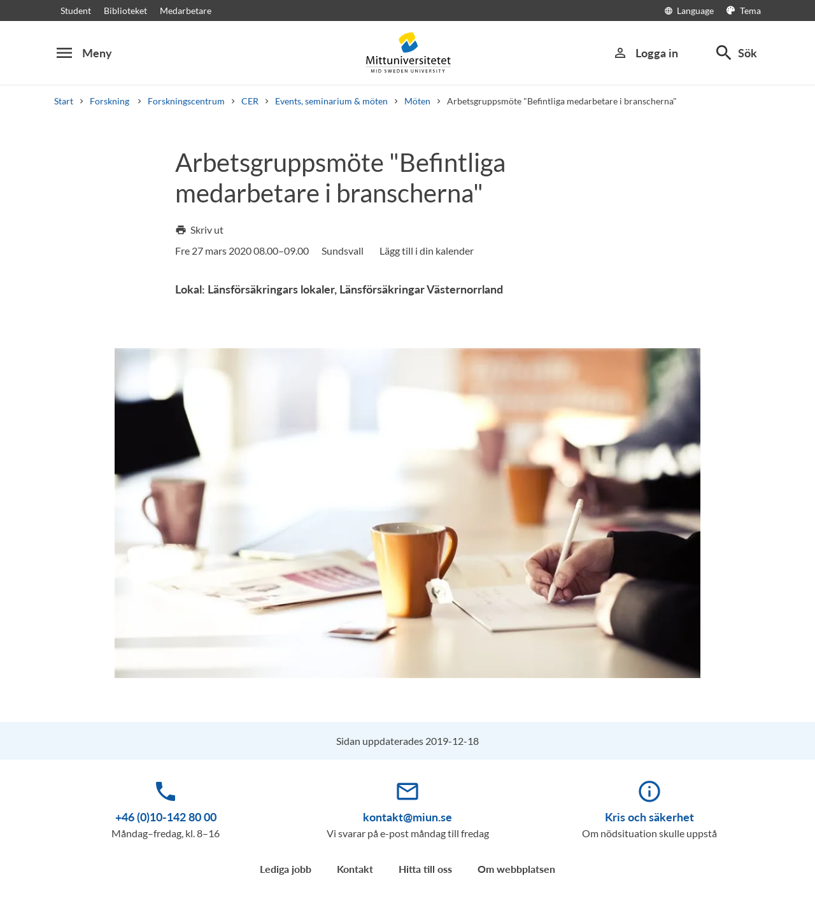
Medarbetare (185, 10)
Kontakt (355, 869)
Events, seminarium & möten (331, 101)
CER (250, 101)
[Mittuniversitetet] (407, 52)
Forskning (110, 101)
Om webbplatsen (516, 869)
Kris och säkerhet (649, 817)
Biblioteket (125, 10)
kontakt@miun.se (407, 817)
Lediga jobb (285, 869)
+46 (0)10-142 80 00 (165, 817)
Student (75, 10)
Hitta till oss (425, 869)
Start (63, 101)
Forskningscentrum (186, 101)
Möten (417, 101)
